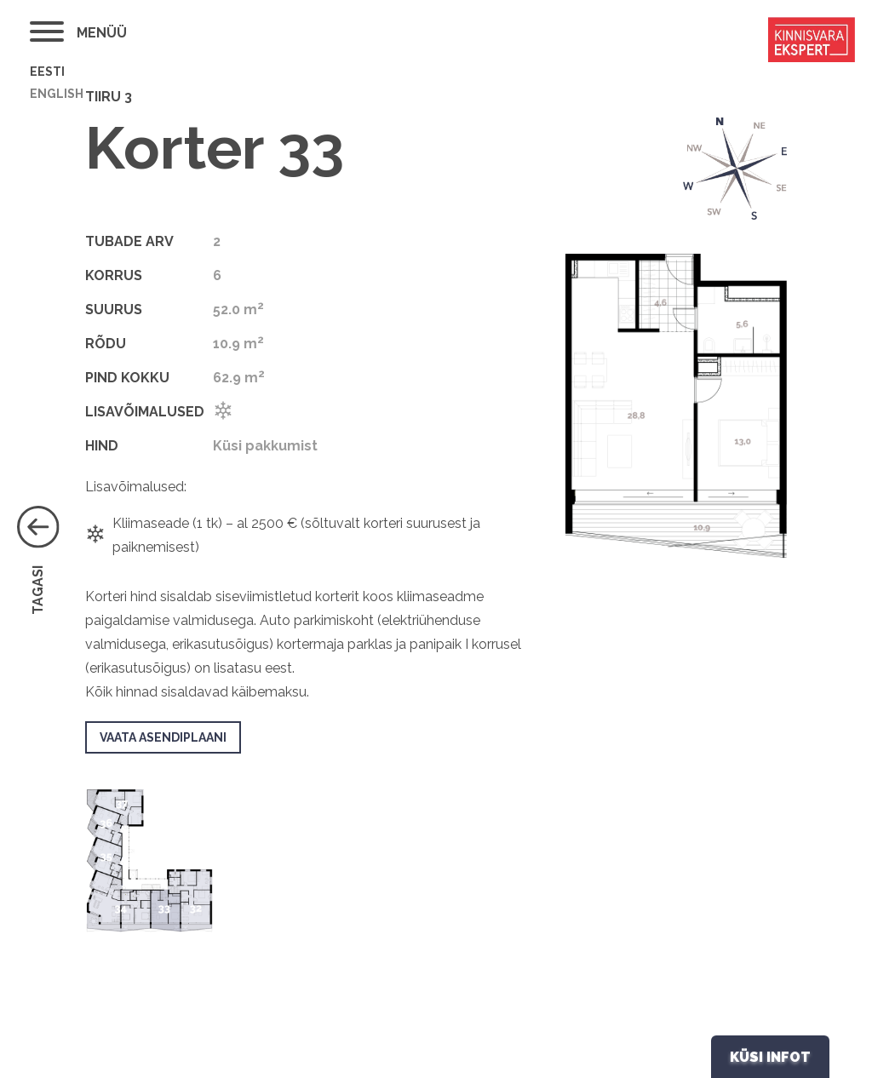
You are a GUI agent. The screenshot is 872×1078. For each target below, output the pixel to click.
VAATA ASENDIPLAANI (163, 737)
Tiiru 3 (108, 97)
